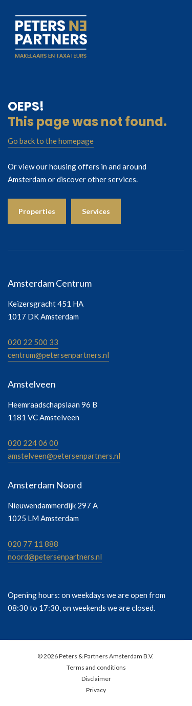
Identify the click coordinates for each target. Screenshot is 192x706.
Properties (36, 211)
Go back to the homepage (51, 140)
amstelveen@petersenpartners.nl (64, 455)
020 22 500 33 (33, 342)
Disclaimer (96, 678)
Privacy (96, 690)
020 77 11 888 (33, 543)
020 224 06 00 (33, 442)
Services (96, 211)
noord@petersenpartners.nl (55, 556)
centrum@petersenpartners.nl (58, 354)
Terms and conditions (96, 667)
